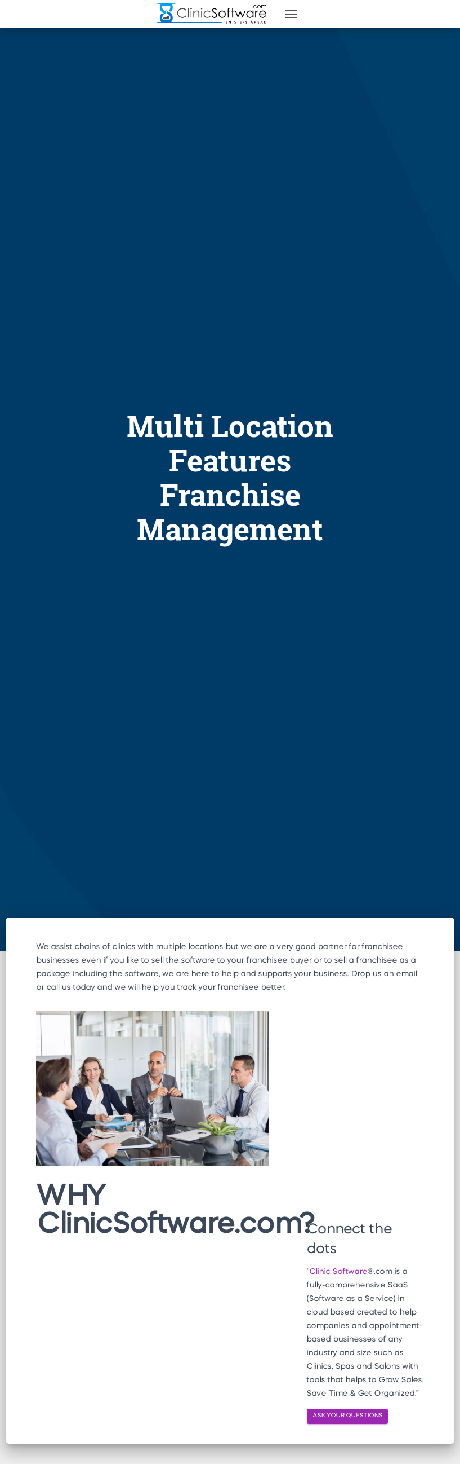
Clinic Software (338, 1272)
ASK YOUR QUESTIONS (347, 1416)
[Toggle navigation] (291, 14)
